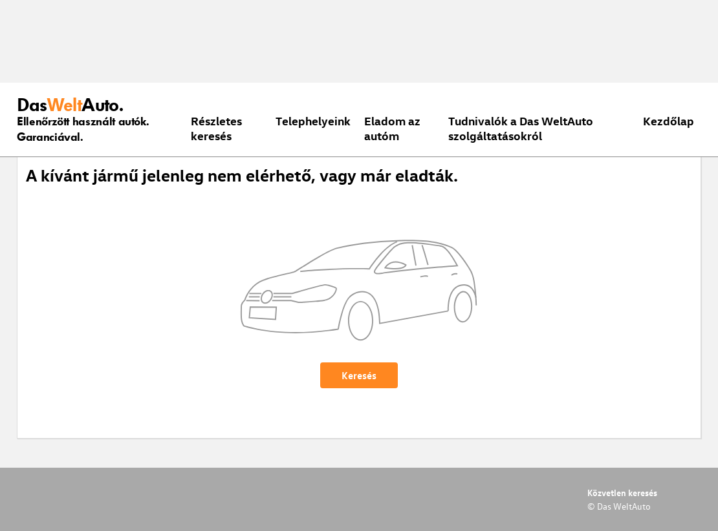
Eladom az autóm (392, 128)
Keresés (359, 375)
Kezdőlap (668, 120)
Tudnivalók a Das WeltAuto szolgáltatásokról (520, 128)
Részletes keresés (216, 128)
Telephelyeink (313, 120)
